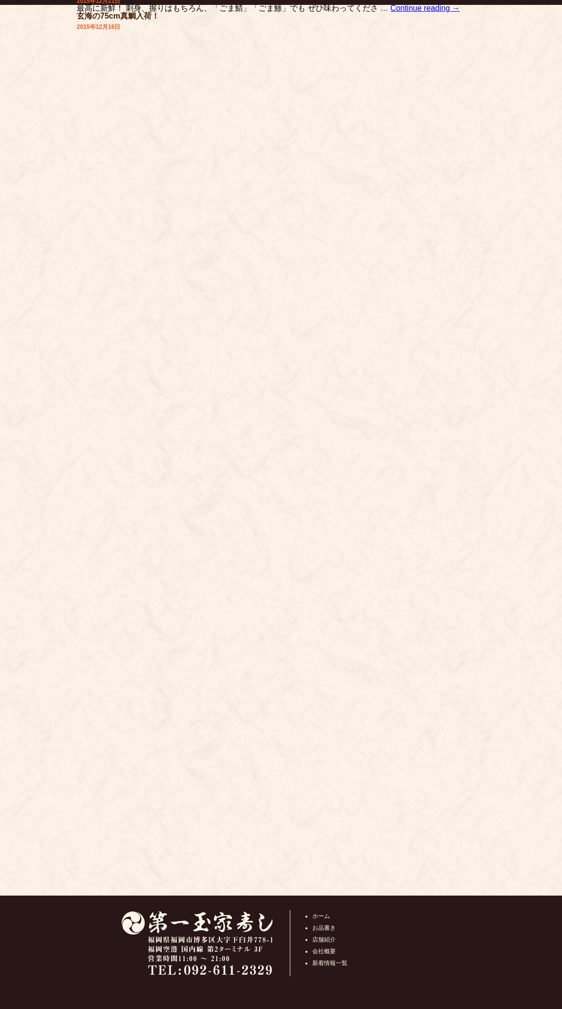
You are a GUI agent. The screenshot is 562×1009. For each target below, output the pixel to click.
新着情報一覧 (329, 963)
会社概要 (324, 951)
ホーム (321, 916)
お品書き (324, 927)
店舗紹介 (324, 939)
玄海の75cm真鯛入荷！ (118, 16)
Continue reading (425, 8)
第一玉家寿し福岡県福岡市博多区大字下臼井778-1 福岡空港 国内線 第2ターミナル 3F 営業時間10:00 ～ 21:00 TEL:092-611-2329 (197, 943)
